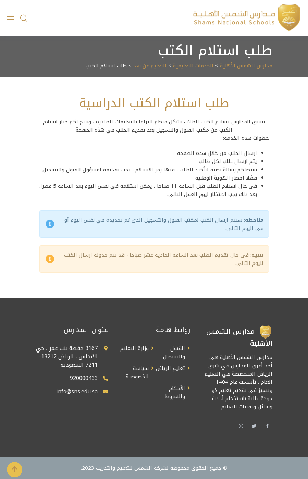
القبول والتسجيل (174, 352)
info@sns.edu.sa (77, 391)
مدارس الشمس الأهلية (246, 66)
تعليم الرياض (170, 368)
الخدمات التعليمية (193, 66)
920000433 (84, 378)
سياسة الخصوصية (137, 372)
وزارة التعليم (134, 348)
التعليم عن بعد (150, 66)
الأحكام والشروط (175, 392)
